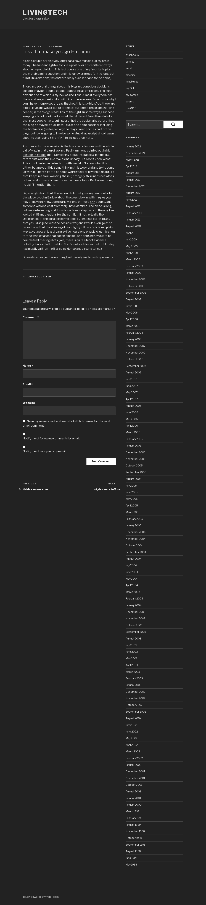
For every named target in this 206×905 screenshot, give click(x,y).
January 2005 (133, 525)
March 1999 (132, 811)
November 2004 (136, 538)
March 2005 (133, 512)
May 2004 (132, 578)
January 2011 (133, 219)
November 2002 (135, 698)
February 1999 (134, 817)
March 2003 (133, 671)
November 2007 (135, 352)
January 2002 (133, 764)
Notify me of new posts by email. (44, 451)
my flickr (131, 88)
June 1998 (131, 857)
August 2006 (133, 405)
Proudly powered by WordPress (40, 896)
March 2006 (133, 432)
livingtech (45, 12)
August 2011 (133, 206)
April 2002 (132, 744)
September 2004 (136, 552)
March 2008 (133, 325)
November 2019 (135, 153)
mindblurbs (132, 81)
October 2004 (134, 545)
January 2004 (133, 605)
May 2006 (132, 419)
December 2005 (136, 452)
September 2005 (136, 472)
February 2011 (134, 212)
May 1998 (131, 864)
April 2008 (132, 319)
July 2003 (131, 645)
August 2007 (133, 372)
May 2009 (132, 246)
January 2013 (133, 179)
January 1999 (133, 824)
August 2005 (133, 478)
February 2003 (134, 678)
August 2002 (133, 718)
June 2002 (132, 731)
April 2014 (131, 166)
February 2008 (134, 332)
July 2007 (131, 379)
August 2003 (133, 638)
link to (87, 257)
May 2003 (132, 658)
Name (28, 365)
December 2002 (135, 691)
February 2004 (134, 598)
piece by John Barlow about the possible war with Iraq (64, 197)
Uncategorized (39, 276)
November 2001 (135, 778)
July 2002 (131, 724)
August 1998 (133, 851)
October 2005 (134, 465)
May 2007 (132, 392)
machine (131, 74)
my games (132, 94)
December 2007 (135, 345)
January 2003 (133, 684)
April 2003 (132, 665)
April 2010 (131, 232)
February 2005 (134, 518)
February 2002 (134, 758)
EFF (92, 201)
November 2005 (136, 458)
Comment (31, 317)
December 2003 (135, 611)
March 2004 (133, 591)
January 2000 (134, 804)
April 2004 (132, 585)
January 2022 (133, 146)
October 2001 (134, 784)
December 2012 (135, 186)
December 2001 (135, 771)
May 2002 (132, 738)
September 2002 (136, 711)
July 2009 (131, 239)
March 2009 (133, 259)
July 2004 (131, 565)
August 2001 (133, 791)
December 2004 (136, 532)
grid (58, 46)
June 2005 (132, 492)
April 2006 (132, 425)
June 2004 (132, 572)
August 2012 (133, 192)
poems (130, 101)
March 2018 (132, 159)
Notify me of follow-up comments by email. (51, 438)
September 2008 (136, 292)
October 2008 (134, 286)
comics (130, 61)
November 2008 (136, 279)
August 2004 (133, 558)
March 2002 (133, 751)
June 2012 (131, 199)
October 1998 (134, 837)
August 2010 (133, 226)
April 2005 (132, 505)
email (129, 68)
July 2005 (131, 485)
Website (29, 403)
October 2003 (134, 625)
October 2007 (134, 359)
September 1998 (136, 844)
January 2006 (133, 445)
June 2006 (132, 412)
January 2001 (133, 798)
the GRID (131, 108)
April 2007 (132, 399)
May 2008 (132, 312)
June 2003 (132, 651)
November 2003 (135, 618)
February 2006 (134, 438)
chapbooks (132, 54)
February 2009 (134, 266)
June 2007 (132, 385)
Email (28, 384)
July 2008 (131, 305)
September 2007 (136, 365)
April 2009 (132, 252)
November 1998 (135, 831)
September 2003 (136, 631)
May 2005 (132, 498)
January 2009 (133, 272)
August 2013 (133, 172)
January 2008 (133, 339)
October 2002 (134, 704)
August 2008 (133, 299)
